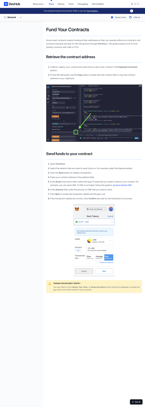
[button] (94, 113)
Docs (51, 4)
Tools (71, 4)
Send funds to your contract (69, 153)
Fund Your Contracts (67, 29)
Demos (61, 4)
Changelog (83, 4)
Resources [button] (39, 4)
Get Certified (98, 4)
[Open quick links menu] (118, 17)
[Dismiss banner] (131, 10)
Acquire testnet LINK (122, 185)
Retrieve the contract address (70, 57)
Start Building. (92, 11)
